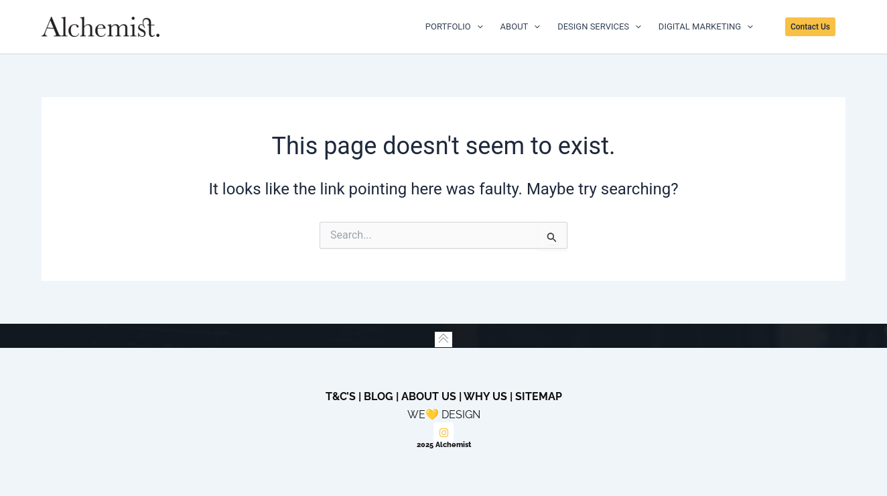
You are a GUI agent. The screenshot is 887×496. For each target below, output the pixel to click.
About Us (428, 396)
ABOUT (520, 27)
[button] (815, 26)
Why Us (485, 396)
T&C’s (341, 396)
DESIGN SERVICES (599, 27)
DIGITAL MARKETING (706, 27)
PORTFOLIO (454, 27)
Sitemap (538, 396)
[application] (477, 27)
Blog (378, 396)
